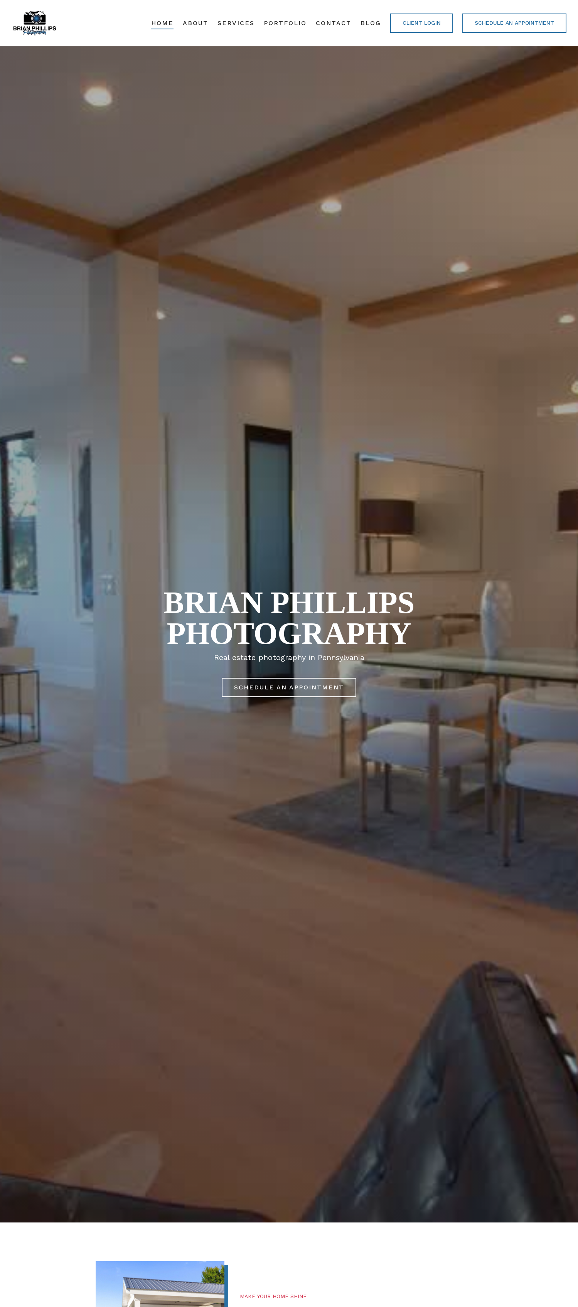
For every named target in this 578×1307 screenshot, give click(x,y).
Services (235, 23)
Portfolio (285, 23)
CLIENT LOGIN (422, 23)
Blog (371, 23)
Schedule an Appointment (514, 23)
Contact (333, 23)
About (195, 23)
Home (162, 23)
